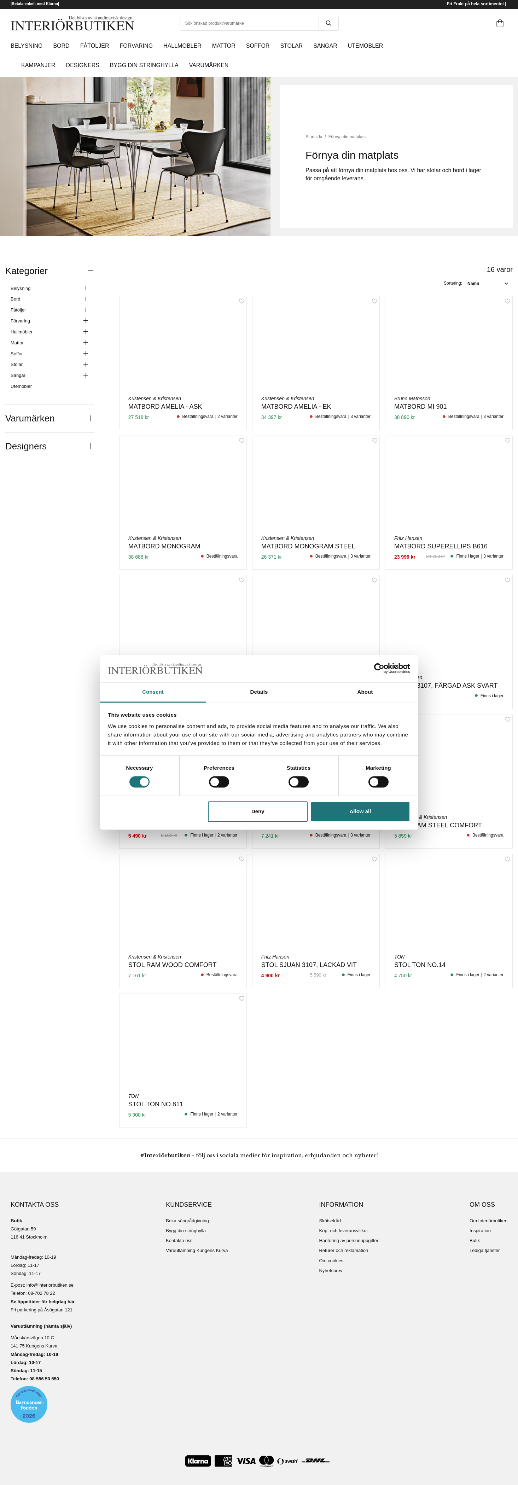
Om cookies (331, 1260)
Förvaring (49, 321)
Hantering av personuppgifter (348, 1240)
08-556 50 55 (43, 1378)
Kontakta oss (179, 1240)
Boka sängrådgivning (187, 1220)
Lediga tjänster (485, 1250)
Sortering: (453, 283)
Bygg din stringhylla (186, 1230)
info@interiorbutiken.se (50, 1285)
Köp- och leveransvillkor (343, 1230)
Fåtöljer (49, 310)
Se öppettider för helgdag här (43, 1301)
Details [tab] (259, 692)
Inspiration (480, 1230)
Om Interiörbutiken (488, 1220)
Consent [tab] (153, 692)
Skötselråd (330, 1220)
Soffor (49, 353)
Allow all (360, 811)
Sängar (49, 375)
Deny (257, 811)
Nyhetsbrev (330, 1270)
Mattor (49, 342)
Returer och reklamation (343, 1250)
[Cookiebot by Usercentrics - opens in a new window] (379, 668)
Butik (475, 1240)
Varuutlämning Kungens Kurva (197, 1250)
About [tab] (365, 692)
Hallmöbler (49, 332)
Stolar (49, 364)
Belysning (49, 288)
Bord (49, 299)
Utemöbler (21, 386)
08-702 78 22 (41, 1293)
